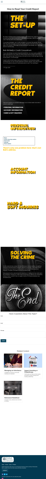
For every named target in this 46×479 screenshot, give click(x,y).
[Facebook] (2, 474)
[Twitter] (4, 474)
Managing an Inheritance (12, 370)
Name (2, 315)
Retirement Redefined (11, 398)
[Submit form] (3, 340)
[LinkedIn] (7, 474)
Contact (5, 470)
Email (2, 323)
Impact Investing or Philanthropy (31, 371)
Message (2, 330)
